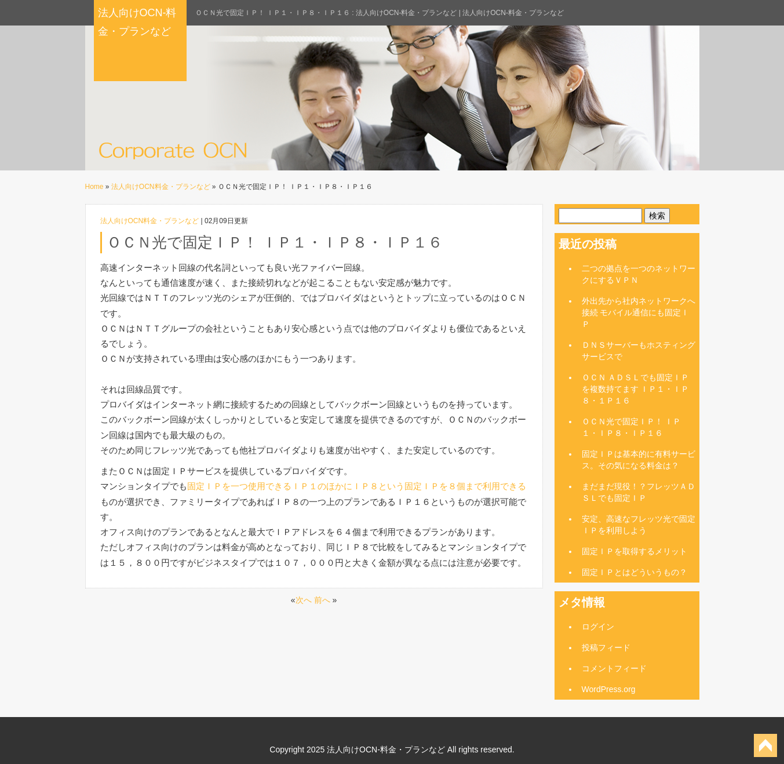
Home (94, 187)
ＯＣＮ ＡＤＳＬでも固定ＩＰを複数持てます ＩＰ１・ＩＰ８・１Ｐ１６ (636, 389)
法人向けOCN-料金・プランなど (137, 22)
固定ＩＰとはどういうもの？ (634, 572)
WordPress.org (609, 689)
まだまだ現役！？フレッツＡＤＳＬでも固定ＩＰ (638, 492)
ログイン (598, 626)
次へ (304, 600)
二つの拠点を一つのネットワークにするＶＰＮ (638, 274)
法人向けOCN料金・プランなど (160, 187)
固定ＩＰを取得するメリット (634, 551)
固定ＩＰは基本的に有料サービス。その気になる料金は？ (638, 459)
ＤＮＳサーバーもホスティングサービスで (638, 350)
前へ (322, 600)
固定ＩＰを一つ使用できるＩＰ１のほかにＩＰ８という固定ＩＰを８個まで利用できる (356, 486)
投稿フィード (606, 647)
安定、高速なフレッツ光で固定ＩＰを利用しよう (638, 524)
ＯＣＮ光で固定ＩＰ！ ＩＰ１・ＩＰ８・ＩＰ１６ (631, 427)
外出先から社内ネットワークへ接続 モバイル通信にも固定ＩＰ (638, 312)
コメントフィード (614, 668)
